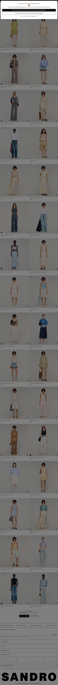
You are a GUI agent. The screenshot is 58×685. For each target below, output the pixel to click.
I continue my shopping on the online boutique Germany (29, 13)
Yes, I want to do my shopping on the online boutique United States (29, 10)
